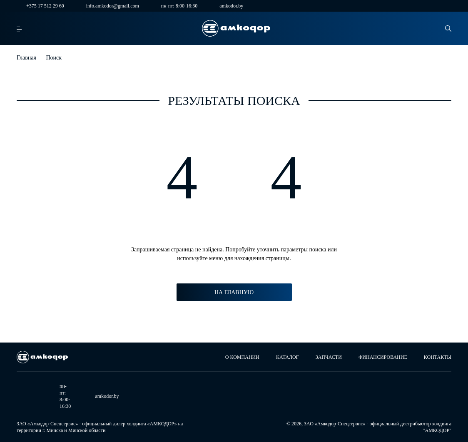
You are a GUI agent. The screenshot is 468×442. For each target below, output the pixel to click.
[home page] (236, 28)
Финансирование (382, 357)
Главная (26, 58)
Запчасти (329, 357)
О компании (242, 357)
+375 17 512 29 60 (40, 5)
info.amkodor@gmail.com (108, 5)
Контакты (437, 357)
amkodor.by (226, 5)
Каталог (287, 357)
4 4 (234, 177)
